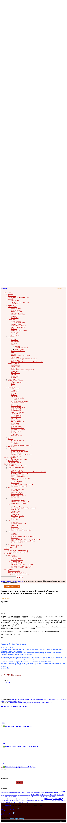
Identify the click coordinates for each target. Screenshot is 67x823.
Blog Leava (7, 553)
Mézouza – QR (15, 511)
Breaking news (15, 300)
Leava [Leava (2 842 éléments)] (31, 796)
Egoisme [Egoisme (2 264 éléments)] (8, 795)
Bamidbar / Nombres (17, 313)
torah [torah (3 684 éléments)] (33, 800)
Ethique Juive (11, 319)
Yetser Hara (14, 434)
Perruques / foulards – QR (18, 523)
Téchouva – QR (15, 534)
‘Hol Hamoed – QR (16, 470)
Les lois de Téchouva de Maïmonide (21, 445)
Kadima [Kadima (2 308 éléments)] (19, 796)
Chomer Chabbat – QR (17, 481)
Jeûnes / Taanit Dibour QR (18, 495)
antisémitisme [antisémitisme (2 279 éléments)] (17, 792)
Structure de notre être (17, 421)
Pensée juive (11, 387)
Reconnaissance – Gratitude (19, 330)
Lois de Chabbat (15, 366)
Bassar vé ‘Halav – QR (17, 475)
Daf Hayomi (11, 446)
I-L (8, 498)
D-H (9, 487)
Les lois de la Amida (17, 560)
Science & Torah (16, 420)
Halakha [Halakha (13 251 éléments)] (48, 794)
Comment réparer (16, 443)
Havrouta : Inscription (14, 571)
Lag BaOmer (14, 340)
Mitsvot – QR (15, 514)
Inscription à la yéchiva (14, 462)
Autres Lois (14, 377)
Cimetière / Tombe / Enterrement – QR (22, 484)
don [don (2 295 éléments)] (3, 795)
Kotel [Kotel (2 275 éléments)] (24, 796)
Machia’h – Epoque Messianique (20, 302)
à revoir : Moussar (16, 456)
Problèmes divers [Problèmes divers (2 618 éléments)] (31, 799)
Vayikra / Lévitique (16, 311)
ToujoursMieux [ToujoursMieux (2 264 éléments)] (50, 800)
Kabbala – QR (15, 497)
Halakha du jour (12, 305)
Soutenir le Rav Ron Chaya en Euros (18, 550)
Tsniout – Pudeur (16, 431)
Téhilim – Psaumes (16, 426)
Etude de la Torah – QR (17, 494)
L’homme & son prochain (18, 327)
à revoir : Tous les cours (18, 450)
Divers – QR (14, 490)
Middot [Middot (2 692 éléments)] (52, 796)
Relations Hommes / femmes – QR (21, 530)
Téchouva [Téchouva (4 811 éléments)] (12, 802)
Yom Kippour (15, 357)
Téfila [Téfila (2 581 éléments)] (21, 802)
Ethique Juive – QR (16, 492)
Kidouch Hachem (16, 410)
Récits (9, 437)
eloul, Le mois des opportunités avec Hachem (24, 358)
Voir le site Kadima (13, 461)
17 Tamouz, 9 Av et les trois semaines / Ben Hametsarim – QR (28, 472)
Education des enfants (17, 324)
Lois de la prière (15, 371)
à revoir (10, 448)
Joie (12, 385)
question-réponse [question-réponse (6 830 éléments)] (53, 799)
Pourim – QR (15, 525)
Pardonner (14, 329)
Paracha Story (15, 318)
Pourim (13, 352)
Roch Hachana (15, 360)
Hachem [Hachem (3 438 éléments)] (35, 795)
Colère (13, 384)
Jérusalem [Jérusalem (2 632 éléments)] (12, 796)
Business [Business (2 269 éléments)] (30, 792)
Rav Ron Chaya (5, 598)
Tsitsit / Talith (15, 376)
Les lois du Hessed (16, 563)
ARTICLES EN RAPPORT (9, 706)
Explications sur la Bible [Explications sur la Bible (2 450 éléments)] (24, 795)
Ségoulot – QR (15, 533)
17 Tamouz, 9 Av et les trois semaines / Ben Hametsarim (27, 362)
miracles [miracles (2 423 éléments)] (58, 796)
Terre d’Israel (15, 423)
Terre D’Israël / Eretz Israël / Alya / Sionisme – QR (25, 539)
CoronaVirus (14, 303)
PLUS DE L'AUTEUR (24, 706)
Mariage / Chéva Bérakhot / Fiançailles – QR (23, 508)
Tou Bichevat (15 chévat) (18, 351)
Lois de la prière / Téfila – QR (19, 503)
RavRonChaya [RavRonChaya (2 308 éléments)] (5, 800)
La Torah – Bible (12, 307)
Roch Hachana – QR (17, 528)
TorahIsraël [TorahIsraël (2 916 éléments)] (42, 800)
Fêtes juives (11, 336)
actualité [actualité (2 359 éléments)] (4, 792)
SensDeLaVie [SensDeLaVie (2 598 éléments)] (13, 800)
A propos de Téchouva (17, 440)
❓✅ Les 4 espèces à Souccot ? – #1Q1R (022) (17, 726)
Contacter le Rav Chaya (10, 547)
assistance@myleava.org (17, 818)
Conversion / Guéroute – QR (19, 486)
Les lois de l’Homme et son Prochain (21, 566)
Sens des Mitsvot (16, 417)
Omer (12, 338)
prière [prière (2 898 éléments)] (22, 799)
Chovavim (14, 333)
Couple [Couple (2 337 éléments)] (50, 792)
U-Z (9, 544)
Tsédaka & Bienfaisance (18, 429)
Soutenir (6, 549)
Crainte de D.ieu (15, 413)
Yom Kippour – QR (16, 545)
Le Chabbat (14, 396)
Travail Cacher (15, 332)
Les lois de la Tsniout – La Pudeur (20, 567)
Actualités (10, 299)
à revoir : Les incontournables (19, 451)
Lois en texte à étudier (14, 561)
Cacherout (14, 395)
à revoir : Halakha (16, 453)
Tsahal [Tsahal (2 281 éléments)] (63, 800)
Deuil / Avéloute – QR (17, 489)
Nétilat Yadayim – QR (17, 516)
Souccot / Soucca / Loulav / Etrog (20, 355)
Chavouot (14, 343)
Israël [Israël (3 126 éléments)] (60, 795)
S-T (9, 531)
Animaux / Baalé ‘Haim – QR (19, 473)
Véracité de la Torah (17, 435)
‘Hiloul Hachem (15, 388)
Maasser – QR (15, 509)
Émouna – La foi (16, 406)
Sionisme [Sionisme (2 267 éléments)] (21, 800)
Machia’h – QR (15, 506)
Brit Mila (13, 393)
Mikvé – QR (14, 512)
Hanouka (13, 354)
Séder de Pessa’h (19, 349)
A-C (9, 468)
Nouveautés (11, 294)
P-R (9, 520)
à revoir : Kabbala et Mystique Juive (21, 454)
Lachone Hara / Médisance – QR (20, 500)
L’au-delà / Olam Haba (17, 412)
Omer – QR (14, 519)
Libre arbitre (14, 418)
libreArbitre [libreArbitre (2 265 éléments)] (37, 796)
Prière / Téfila (15, 424)
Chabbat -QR (15, 479)
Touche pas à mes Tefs (17, 428)
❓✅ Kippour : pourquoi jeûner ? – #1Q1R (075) (18, 767)
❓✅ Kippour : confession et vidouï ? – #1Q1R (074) (19, 746)
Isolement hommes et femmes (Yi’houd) (22, 369)
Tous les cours (12, 296)
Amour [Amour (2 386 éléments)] (10, 792)
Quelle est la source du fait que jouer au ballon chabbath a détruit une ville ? (30, 702)
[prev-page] (2, 770)
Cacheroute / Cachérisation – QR (20, 478)
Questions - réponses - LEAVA (14, 581)
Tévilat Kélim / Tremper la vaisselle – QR (23, 541)
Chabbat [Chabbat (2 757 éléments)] (44, 792)
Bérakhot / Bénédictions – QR (19, 476)
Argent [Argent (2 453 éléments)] (24, 792)
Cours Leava (7, 292)
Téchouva (10, 439)
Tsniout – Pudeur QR (17, 542)
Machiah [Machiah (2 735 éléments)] (44, 796)
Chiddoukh (14, 399)
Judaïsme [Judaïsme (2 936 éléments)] (4, 796)
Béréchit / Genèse (16, 308)
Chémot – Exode (16, 310)
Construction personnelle (18, 402)
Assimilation (14, 391)
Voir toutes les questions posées (16, 467)
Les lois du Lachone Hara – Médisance (22, 564)
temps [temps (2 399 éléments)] (27, 800)
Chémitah (14, 368)
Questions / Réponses (10, 464)
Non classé (7, 682)
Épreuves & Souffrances (18, 407)
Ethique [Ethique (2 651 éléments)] (14, 795)
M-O (9, 505)
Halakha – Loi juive (13, 363)
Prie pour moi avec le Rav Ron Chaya (18, 574)
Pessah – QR (14, 522)
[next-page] (5, 770)
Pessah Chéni (15, 341)
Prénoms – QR (15, 527)
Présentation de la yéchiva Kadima (17, 459)
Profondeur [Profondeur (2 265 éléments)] (40, 798)
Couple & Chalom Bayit (18, 322)
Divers (13, 404)
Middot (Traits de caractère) (15, 380)
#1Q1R (3, 723)
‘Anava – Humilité (16, 382)
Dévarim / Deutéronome (18, 314)
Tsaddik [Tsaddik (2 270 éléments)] (58, 800)
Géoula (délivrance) (16, 415)
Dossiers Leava (12, 555)
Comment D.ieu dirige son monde (20, 401)
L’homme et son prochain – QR (20, 501)
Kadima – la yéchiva (10, 457)
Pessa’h (13, 344)
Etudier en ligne (8, 569)
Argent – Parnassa (16, 321)
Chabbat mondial (19, 398)
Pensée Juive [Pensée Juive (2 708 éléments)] (14, 799)
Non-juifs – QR (15, 517)
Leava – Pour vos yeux (14, 379)
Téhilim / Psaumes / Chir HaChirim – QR (22, 536)
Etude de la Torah (16, 409)
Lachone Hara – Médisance (18, 325)
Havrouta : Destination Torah (16, 572)
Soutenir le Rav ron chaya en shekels (18, 552)
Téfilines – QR (15, 538)
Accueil (3, 581)
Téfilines (13, 374)
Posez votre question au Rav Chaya (17, 465)
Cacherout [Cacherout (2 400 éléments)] (37, 792)
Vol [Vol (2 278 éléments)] (26, 802)
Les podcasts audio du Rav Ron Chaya (18, 297)
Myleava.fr (8, 805)
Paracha (13, 316)
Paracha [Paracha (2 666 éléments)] (6, 799)
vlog (61, 821)
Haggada (17, 346)
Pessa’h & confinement (21, 347)
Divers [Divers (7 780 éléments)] (59, 792)
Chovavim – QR (15, 335)
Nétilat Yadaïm (15, 373)
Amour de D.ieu (15, 390)
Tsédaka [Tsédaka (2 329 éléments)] (4, 802)
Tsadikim (13, 432)
